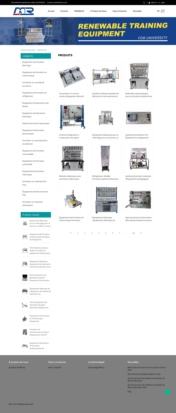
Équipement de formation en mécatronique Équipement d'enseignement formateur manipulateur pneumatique (40, 319)
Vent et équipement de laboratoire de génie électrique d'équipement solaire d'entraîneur (39, 305)
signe (163, 2)
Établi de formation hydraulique (35, 123)
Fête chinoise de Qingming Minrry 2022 (144, 374)
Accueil (51, 11)
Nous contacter (120, 11)
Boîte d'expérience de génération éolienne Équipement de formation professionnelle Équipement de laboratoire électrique (40, 278)
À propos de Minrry (17, 367)
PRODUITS (42, 50)
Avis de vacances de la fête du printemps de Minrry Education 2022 (146, 386)
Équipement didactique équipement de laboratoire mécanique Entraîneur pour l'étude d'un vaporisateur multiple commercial (40, 264)
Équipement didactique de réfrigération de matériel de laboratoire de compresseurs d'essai (40, 291)
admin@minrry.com (60, 2)
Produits (64, 11)
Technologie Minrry (96, 367)
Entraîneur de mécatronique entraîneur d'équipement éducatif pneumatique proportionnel (39, 332)
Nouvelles (137, 11)
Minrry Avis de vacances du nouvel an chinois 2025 (147, 368)
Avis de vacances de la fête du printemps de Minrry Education (146, 379)
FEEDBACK (79, 11)
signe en (154, 2)
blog (129, 391)
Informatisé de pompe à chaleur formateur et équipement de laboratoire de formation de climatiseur (40, 251)
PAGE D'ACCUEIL (28, 50)
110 (133, 233)
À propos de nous (98, 11)
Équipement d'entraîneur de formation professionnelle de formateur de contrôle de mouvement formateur (39, 346)
